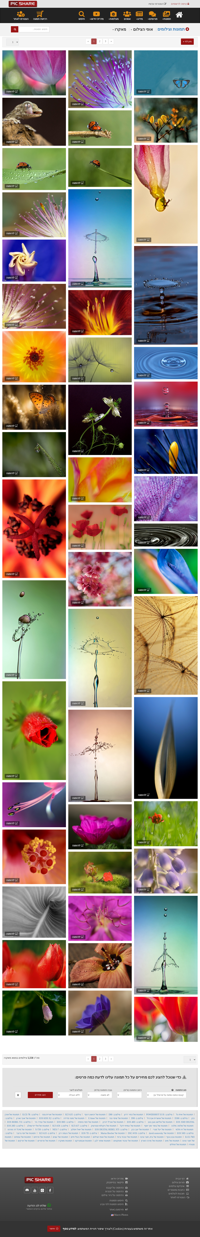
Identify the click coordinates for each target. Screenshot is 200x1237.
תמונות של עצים (60, 1137)
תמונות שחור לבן (102, 1141)
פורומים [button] (152, 15)
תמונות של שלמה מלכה (182, 1126)
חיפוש (82, 15)
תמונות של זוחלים (178, 1144)
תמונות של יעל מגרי (162, 1129)
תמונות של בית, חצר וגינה (152, 1137)
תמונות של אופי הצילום (103, 1137)
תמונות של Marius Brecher (113, 1133)
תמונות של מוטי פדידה (73, 1118)
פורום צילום (180, 1182)
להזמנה (144, 91)
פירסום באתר (118, 1209)
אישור (53, 1228)
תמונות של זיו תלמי (184, 1129)
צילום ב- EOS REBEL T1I (18, 1122)
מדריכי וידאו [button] (96, 15)
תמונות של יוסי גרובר (26, 1133)
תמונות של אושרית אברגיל (159, 1118)
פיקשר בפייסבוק (117, 1182)
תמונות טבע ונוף (174, 1137)
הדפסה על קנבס (117, 1187)
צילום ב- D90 (137, 1118)
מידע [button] (139, 15)
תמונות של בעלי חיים (80, 1137)
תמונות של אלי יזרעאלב (38, 1126)
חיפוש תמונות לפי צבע (114, 1204)
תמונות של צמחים (22, 1137)
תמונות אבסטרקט (83, 1141)
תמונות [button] (166, 15)
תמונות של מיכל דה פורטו (20, 1129)
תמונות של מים (172, 1141)
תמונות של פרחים (42, 1137)
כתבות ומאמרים (178, 1190)
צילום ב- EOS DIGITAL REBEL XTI (111, 1129)
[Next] (111, 41)
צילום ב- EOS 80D (65, 1122)
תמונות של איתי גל (184, 1114)
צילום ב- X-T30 (42, 1129)
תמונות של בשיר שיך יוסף (156, 1126)
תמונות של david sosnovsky (161, 1133)
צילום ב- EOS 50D (185, 1133)
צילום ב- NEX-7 (59, 1129)
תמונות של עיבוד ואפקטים (125, 1141)
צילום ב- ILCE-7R (30, 1114)
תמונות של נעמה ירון (68, 1133)
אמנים (127, 15)
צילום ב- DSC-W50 (136, 1133)
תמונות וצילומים (171, 29)
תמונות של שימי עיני (118, 1118)
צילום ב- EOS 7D (89, 1133)
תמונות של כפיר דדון (133, 1114)
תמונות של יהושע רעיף (95, 1114)
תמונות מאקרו (65, 1141)
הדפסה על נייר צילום (115, 1195)
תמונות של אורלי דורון (113, 1122)
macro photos (119, 1214)
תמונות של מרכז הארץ (151, 1141)
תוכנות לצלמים (179, 1193)
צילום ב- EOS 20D (15, 1126)
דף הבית (182, 1178)
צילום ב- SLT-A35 (73, 1114)
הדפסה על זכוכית (116, 1191)
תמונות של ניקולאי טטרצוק (103, 1126)
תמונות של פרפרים (46, 1141)
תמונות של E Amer (96, 1118)
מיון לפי (187, 41)
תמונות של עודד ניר (44, 1122)
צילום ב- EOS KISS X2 (49, 1118)
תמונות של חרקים (26, 1141)
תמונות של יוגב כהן (140, 1129)
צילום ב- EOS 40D (135, 1122)
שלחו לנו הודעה (36, 1205)
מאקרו (119, 29)
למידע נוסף (69, 1228)
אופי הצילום (142, 29)
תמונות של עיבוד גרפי (127, 1137)
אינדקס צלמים (179, 1186)
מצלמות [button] (113, 15)
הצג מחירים (40, 1095)
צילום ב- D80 (114, 1114)
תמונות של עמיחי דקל (130, 1126)
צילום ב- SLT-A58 (60, 1126)
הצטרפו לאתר (20, 15)
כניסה (180, 3)
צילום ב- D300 (181, 1118)
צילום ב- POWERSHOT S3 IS (159, 1114)
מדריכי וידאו (119, 1178)
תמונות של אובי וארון (26, 1118)
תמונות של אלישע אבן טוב (160, 1122)
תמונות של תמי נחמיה (88, 1122)
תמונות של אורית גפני (52, 1114)
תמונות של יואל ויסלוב (81, 1129)
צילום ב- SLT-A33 (47, 1133)
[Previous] (88, 41)
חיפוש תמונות (119, 1200)
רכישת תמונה (40, 15)
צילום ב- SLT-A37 (79, 1126)
